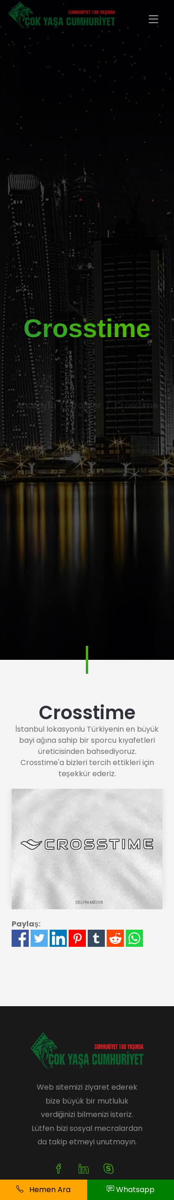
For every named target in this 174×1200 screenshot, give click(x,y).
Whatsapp (131, 1189)
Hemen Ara (43, 1189)
